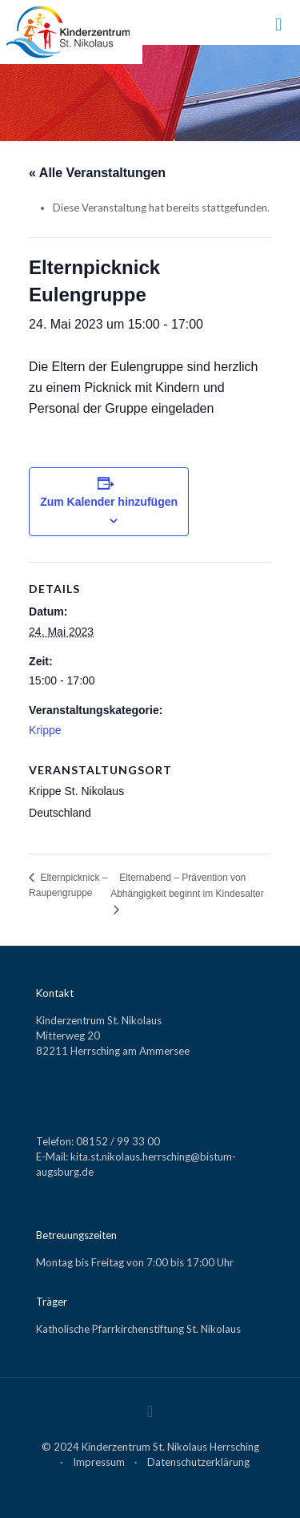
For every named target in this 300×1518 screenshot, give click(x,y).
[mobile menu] (278, 24)
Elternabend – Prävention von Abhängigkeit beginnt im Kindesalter (186, 885)
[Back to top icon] (150, 1410)
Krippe (45, 730)
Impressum (99, 1461)
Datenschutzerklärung (198, 1461)
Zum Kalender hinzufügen (109, 501)
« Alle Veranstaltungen (97, 173)
